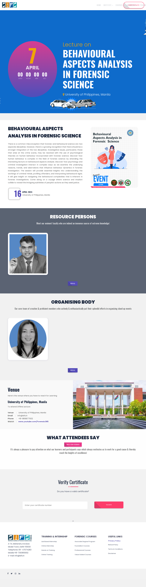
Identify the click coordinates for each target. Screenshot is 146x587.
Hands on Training (49, 558)
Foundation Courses (84, 553)
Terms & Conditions (117, 556)
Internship (69, 5)
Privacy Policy (114, 548)
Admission (93, 5)
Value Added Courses (84, 562)
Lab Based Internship (50, 549)
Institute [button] (45, 5)
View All (73, 285)
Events (102, 5)
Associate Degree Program (87, 549)
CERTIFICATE (133, 5)
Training (81, 5)
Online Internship (49, 553)
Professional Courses (84, 558)
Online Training (48, 562)
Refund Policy (114, 552)
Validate (108, 513)
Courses (56, 5)
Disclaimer (113, 561)
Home (36, 5)
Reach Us (111, 5)
